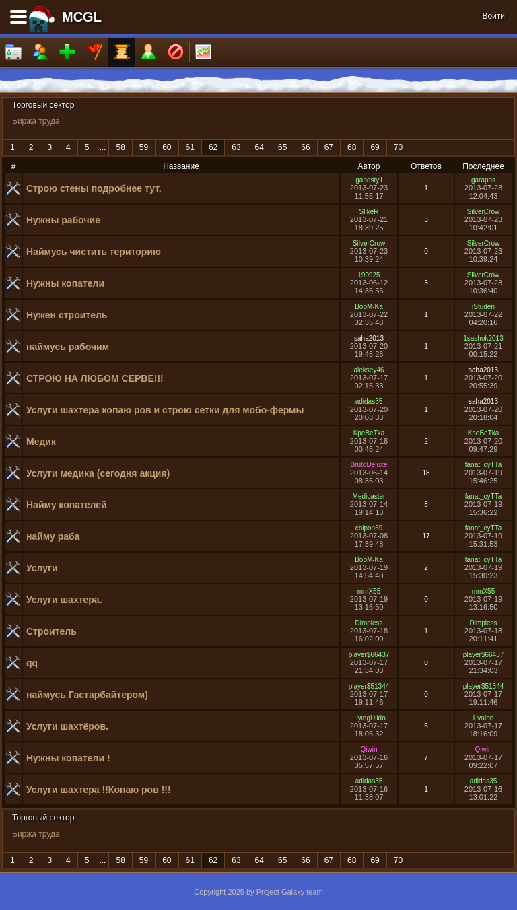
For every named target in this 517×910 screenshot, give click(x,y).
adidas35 (369, 401)
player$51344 (369, 686)
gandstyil (368, 180)
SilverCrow (483, 211)
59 (143, 147)
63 (236, 147)
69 (374, 147)
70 (398, 147)
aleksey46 (368, 370)
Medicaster (369, 496)
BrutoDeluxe (368, 464)
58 (120, 147)
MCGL (82, 16)
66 (305, 147)
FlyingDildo (368, 718)
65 (282, 147)
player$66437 (369, 654)
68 (351, 147)
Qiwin (368, 749)
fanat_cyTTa (483, 464)
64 (259, 147)
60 (166, 147)
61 (190, 147)
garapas (483, 180)
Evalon (483, 718)
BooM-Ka (369, 306)
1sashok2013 (483, 338)
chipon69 (369, 528)
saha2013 (369, 338)
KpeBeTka (369, 433)
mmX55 (368, 591)
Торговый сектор (43, 105)
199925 (368, 275)
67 (328, 147)
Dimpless (368, 623)
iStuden (483, 306)
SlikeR (369, 211)
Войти (493, 16)
